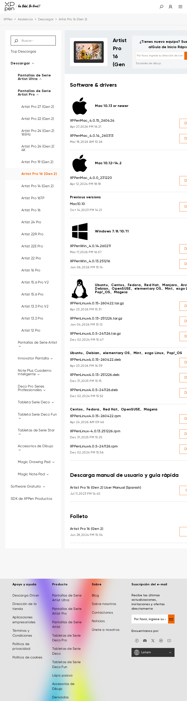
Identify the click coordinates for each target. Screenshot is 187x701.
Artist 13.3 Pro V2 (34, 306)
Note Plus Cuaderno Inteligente (34, 372)
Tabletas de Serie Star (36, 432)
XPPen (8, 19)
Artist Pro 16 (31, 210)
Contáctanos (102, 611)
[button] (161, 6)
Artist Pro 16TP (32, 198)
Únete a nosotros (105, 628)
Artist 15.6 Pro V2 (35, 282)
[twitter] (153, 639)
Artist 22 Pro (31, 258)
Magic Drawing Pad (36, 462)
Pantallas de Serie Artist (37, 344)
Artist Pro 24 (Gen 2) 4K (37, 148)
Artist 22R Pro (32, 234)
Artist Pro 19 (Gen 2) (37, 162)
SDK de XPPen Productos (31, 498)
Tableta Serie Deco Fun (37, 416)
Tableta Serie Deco (36, 402)
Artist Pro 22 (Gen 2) (37, 119)
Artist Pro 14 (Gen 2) (37, 186)
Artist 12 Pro (31, 330)
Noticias (98, 620)
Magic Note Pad (33, 474)
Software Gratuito (28, 486)
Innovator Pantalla (35, 358)
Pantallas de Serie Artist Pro (34, 92)
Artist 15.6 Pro (32, 294)
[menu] (177, 6)
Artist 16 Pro (31, 270)
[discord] (145, 639)
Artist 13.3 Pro (32, 318)
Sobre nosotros (104, 603)
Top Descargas (23, 51)
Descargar (46, 19)
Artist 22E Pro (32, 246)
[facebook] (137, 639)
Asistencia (25, 19)
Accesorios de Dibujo (35, 448)
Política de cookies (27, 656)
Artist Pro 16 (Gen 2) (39, 174)
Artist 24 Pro (31, 222)
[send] (171, 617)
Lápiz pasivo (62, 674)
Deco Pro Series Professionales (32, 388)
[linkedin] (161, 639)
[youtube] (169, 639)
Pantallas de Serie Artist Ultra (34, 77)
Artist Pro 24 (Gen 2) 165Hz (37, 132)
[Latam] (153, 651)
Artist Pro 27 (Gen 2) (37, 107)
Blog (95, 594)
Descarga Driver (25, 594)
